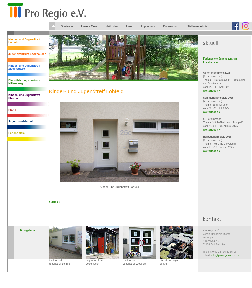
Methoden (111, 26)
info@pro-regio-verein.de (225, 255)
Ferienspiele (16, 133)
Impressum (148, 26)
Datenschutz (171, 26)
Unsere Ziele (89, 26)
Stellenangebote (197, 26)
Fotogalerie (27, 230)
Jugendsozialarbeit (21, 121)
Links (129, 26)
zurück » (54, 201)
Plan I (12, 109)
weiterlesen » (212, 90)
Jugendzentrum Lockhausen (27, 53)
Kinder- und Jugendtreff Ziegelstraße (24, 67)
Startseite (67, 26)
